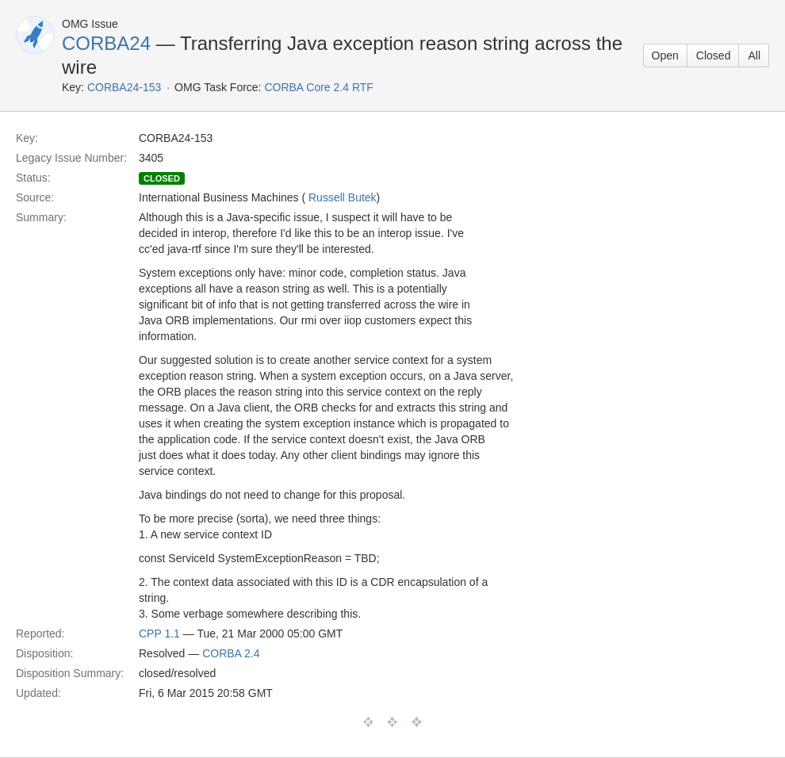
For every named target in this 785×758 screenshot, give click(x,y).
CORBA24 (106, 43)
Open (665, 55)
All (754, 55)
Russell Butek (342, 197)
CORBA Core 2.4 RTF (318, 87)
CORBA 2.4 (230, 653)
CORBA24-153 (124, 87)
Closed (713, 55)
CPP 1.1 (159, 633)
